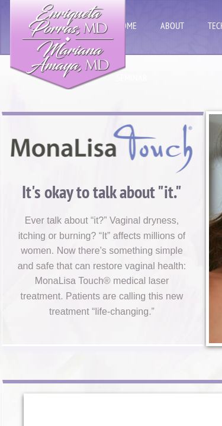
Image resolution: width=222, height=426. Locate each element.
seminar (131, 77)
